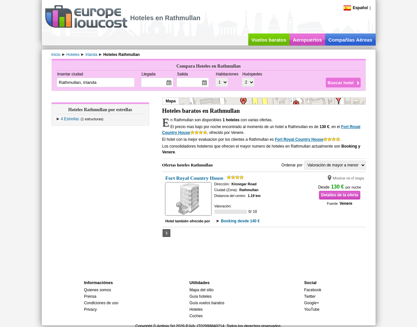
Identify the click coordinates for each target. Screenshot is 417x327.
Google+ (311, 303)
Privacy (90, 309)
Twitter (309, 296)
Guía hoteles (200, 296)
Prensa (90, 296)
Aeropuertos (307, 40)
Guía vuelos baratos (206, 303)
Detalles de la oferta (339, 195)
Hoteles (196, 309)
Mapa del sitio (201, 290)
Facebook (312, 290)
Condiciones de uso (101, 303)
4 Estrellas (70, 119)
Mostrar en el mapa (348, 178)
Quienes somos (97, 290)
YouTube (311, 309)
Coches (196, 316)
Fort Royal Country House (299, 139)
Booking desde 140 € (240, 221)
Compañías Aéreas (350, 40)
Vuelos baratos (269, 40)
